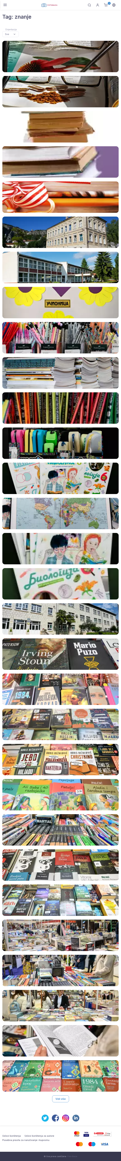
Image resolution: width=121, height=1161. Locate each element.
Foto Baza (72, 1156)
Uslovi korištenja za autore (39, 1135)
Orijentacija (11, 29)
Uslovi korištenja (11, 1135)
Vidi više (60, 1098)
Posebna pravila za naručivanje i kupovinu (25, 1140)
